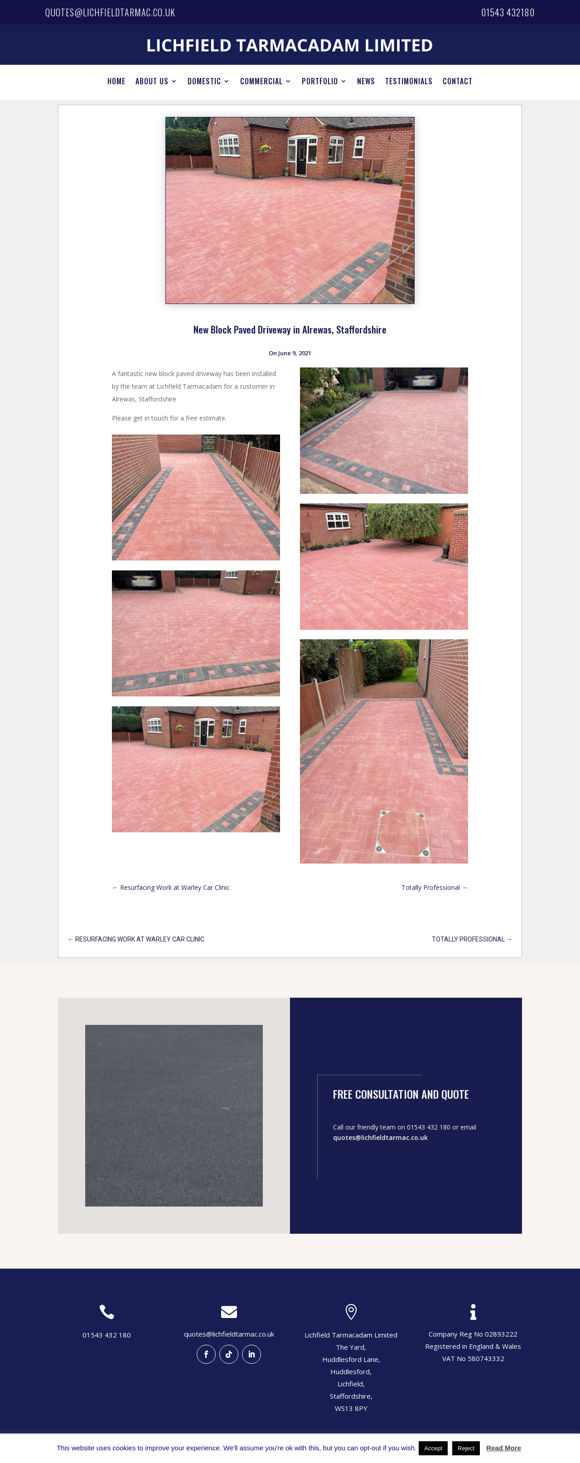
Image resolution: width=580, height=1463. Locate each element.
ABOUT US (152, 82)
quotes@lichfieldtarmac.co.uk (110, 12)
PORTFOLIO (320, 82)
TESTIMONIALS (409, 82)
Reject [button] (466, 1448)
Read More (503, 1448)
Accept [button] (433, 1448)
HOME (116, 82)
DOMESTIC (204, 82)
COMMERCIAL (261, 82)
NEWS (366, 82)
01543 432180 (508, 12)
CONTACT (458, 82)
